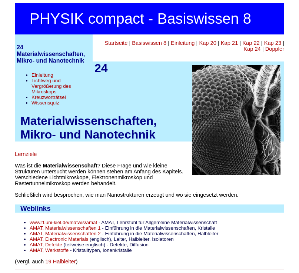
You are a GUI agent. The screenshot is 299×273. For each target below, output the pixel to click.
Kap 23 (272, 43)
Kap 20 (207, 43)
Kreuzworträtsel (48, 97)
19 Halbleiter (60, 261)
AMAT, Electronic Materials (59, 239)
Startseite (115, 43)
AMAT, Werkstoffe (49, 250)
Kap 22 (250, 43)
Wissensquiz (45, 103)
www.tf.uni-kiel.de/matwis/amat (63, 222)
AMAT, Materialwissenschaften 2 (65, 233)
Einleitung (42, 75)
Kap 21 (229, 43)
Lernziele (26, 154)
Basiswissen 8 (149, 43)
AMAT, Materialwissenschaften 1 (65, 228)
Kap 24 (251, 49)
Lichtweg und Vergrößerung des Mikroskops (51, 86)
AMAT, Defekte (46, 244)
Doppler (274, 49)
